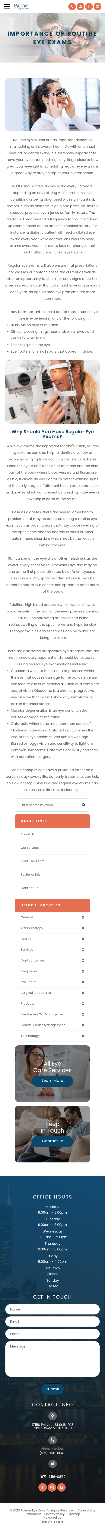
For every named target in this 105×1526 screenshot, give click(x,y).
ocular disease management (43, 1025)
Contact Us (29, 888)
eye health (29, 982)
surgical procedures (36, 993)
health (26, 939)
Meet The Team (33, 861)
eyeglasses (29, 971)
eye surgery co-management (43, 1014)
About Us (27, 834)
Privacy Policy (54, 1514)
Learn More (52, 1080)
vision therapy (32, 928)
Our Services (30, 848)
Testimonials (30, 874)
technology (30, 1036)
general (27, 917)
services (27, 949)
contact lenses (32, 960)
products (27, 1003)
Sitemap (74, 1514)
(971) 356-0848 (52, 1453)
